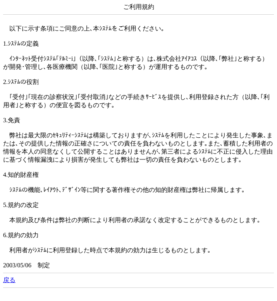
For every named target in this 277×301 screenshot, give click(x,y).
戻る (9, 280)
